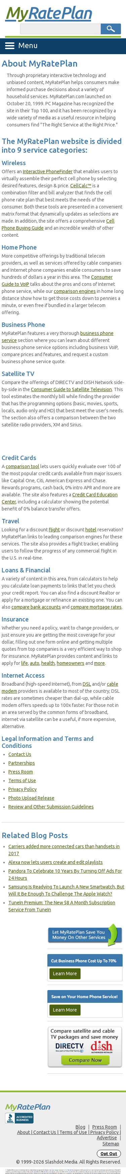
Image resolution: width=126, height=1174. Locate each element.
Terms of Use (22, 780)
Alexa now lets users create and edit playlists (55, 862)
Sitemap (110, 1143)
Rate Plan (48, 12)
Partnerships (21, 763)
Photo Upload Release (31, 798)
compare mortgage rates (96, 607)
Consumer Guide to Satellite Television (71, 389)
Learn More (65, 973)
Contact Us (19, 754)
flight (54, 529)
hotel (90, 529)
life (24, 663)
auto (34, 663)
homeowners (70, 663)
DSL (87, 684)
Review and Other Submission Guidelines (51, 806)
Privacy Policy (22, 789)
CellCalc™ (80, 185)
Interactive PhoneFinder (48, 171)
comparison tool (22, 466)
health (48, 663)
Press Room (20, 771)
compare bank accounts (36, 607)
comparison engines (75, 291)
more (99, 663)
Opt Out (108, 1153)
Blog (80, 1127)
